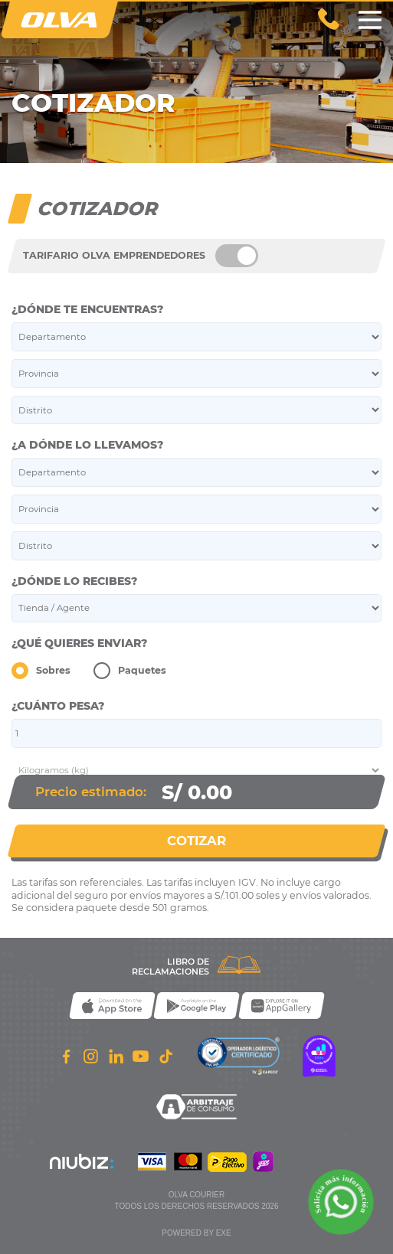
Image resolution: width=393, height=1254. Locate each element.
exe (223, 1233)
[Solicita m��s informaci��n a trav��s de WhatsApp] (341, 1202)
